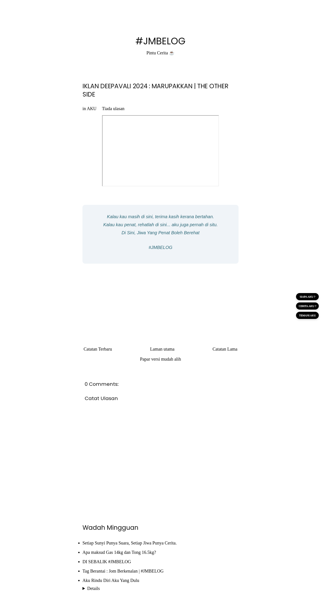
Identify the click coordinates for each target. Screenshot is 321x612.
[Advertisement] (160, 299)
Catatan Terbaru (98, 349)
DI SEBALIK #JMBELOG (106, 561)
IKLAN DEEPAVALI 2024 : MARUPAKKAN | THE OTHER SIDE (155, 90)
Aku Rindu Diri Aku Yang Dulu (110, 580)
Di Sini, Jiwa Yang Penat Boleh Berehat (160, 232)
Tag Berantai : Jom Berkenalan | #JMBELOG (123, 571)
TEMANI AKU (307, 315)
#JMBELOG (160, 41)
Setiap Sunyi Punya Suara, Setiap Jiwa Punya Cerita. (129, 542)
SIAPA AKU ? (307, 296)
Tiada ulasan (113, 108)
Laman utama (162, 349)
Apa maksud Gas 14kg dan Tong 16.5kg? (119, 552)
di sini (146, 216)
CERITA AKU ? (307, 306)
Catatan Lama (224, 349)
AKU (91, 108)
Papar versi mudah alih (160, 359)
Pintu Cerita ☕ (160, 52)
